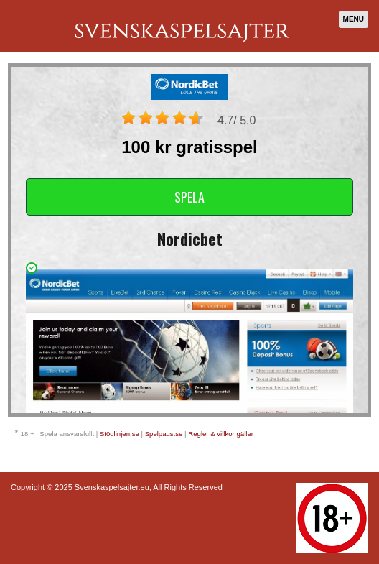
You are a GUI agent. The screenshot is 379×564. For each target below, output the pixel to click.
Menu (353, 19)
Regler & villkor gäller (220, 434)
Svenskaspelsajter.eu (112, 487)
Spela (189, 197)
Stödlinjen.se (119, 434)
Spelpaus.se (164, 434)
